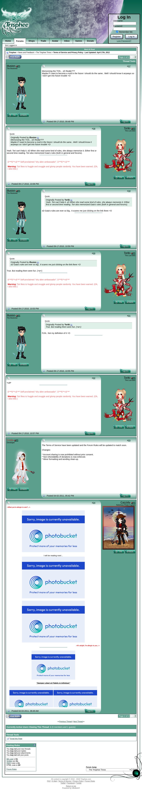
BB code (10, 759)
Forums (20, 41)
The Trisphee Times (43, 52)
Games (78, 41)
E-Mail (54, 781)
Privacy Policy (78, 781)
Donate (90, 41)
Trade (43, 41)
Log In (131, 36)
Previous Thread (65, 722)
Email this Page (16, 739)
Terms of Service (64, 781)
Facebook (71, 783)
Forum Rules (12, 769)
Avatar (55, 41)
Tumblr (79, 783)
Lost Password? (124, 41)
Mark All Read (89, 49)
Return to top (71, 786)
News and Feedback (26, 52)
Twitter (63, 783)
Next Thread (78, 722)
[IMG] (9, 763)
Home (8, 41)
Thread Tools (129, 61)
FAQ (24, 49)
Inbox (67, 41)
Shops (31, 41)
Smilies (9, 761)
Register (117, 36)
